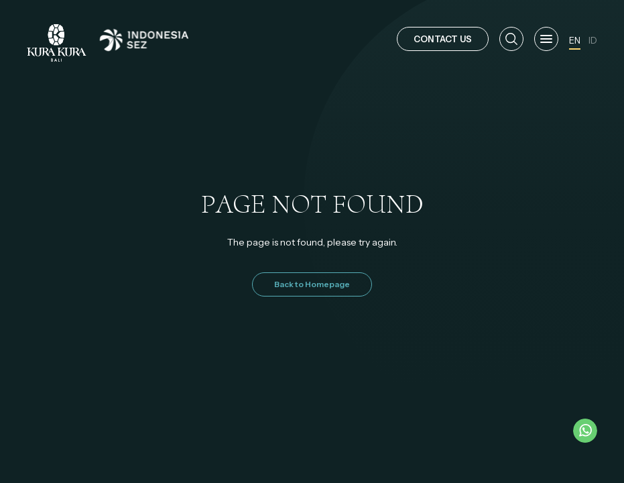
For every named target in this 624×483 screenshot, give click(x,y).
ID (592, 40)
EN (574, 40)
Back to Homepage (312, 284)
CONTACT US (443, 39)
